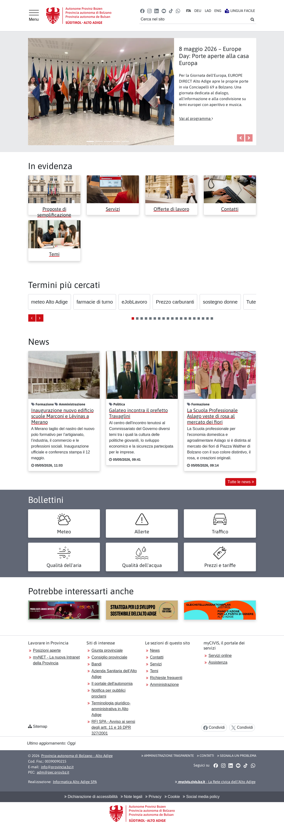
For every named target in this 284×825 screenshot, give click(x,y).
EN (217, 11)
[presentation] (32, 318)
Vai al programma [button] (196, 118)
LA (208, 11)
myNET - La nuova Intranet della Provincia (56, 660)
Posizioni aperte (47, 650)
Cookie (172, 797)
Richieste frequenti (166, 678)
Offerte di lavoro (171, 209)
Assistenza (217, 662)
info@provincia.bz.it (57, 767)
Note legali (131, 797)
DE (197, 11)
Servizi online (220, 655)
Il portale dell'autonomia (112, 683)
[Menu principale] (34, 15)
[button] (142, 10)
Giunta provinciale (107, 650)
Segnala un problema (236, 756)
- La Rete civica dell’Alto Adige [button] (215, 782)
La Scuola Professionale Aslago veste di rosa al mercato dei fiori (212, 416)
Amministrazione (164, 684)
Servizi (113, 209)
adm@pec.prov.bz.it (53, 772)
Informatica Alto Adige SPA (75, 782)
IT (188, 11)
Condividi (214, 727)
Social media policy (201, 797)
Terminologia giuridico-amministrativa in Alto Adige (110, 709)
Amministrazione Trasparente (167, 756)
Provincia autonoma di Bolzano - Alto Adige (77, 756)
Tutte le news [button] (240, 482)
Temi (54, 254)
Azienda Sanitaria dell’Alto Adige (114, 674)
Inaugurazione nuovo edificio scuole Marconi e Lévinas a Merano (62, 416)
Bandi (96, 664)
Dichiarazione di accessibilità (91, 797)
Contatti (229, 209)
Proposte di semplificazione (54, 212)
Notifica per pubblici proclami (108, 693)
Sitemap (40, 726)
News (155, 650)
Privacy (153, 797)
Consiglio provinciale (109, 657)
